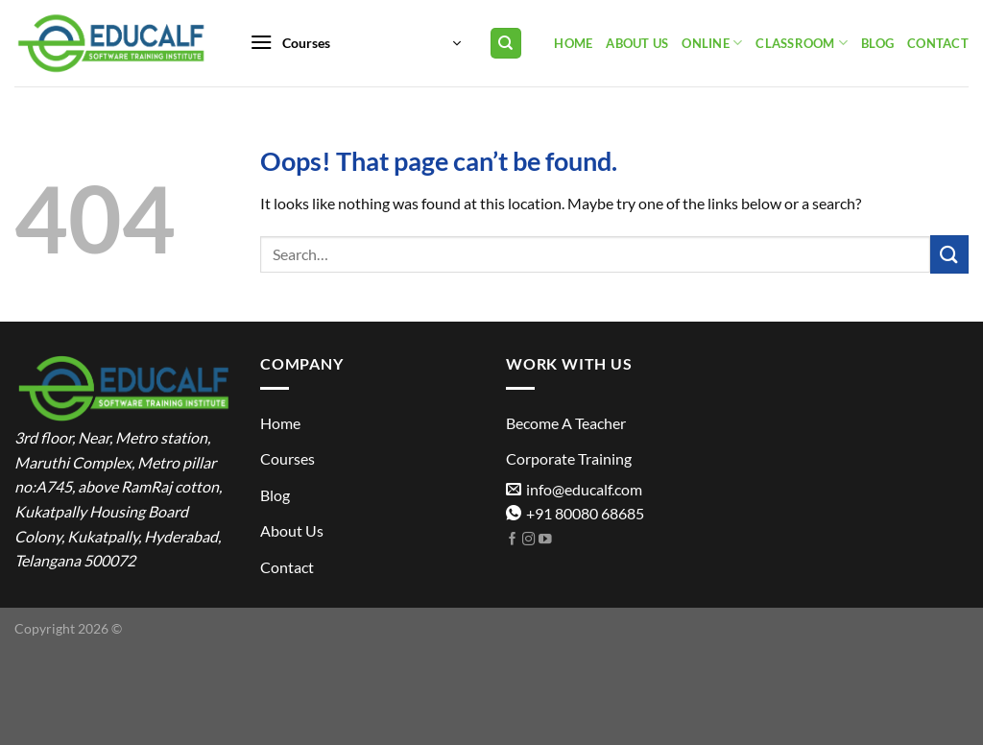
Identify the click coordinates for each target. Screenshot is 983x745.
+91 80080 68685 (575, 513)
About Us (637, 43)
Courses (287, 458)
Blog (877, 43)
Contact (938, 43)
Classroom (801, 43)
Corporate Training (569, 458)
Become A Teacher (566, 423)
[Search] (506, 44)
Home (573, 43)
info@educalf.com (574, 489)
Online (712, 43)
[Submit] (949, 254)
